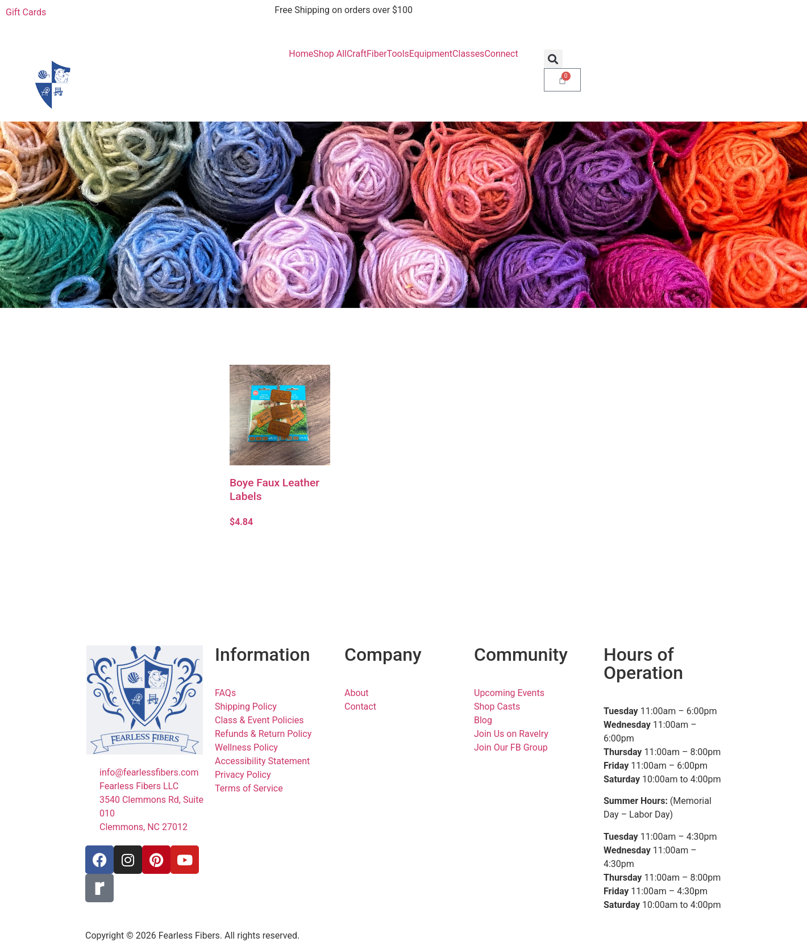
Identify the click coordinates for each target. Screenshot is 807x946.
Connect (501, 54)
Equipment (430, 54)
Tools (398, 54)
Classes (468, 54)
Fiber (377, 54)
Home (301, 54)
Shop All (330, 54)
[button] (553, 58)
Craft (357, 54)
